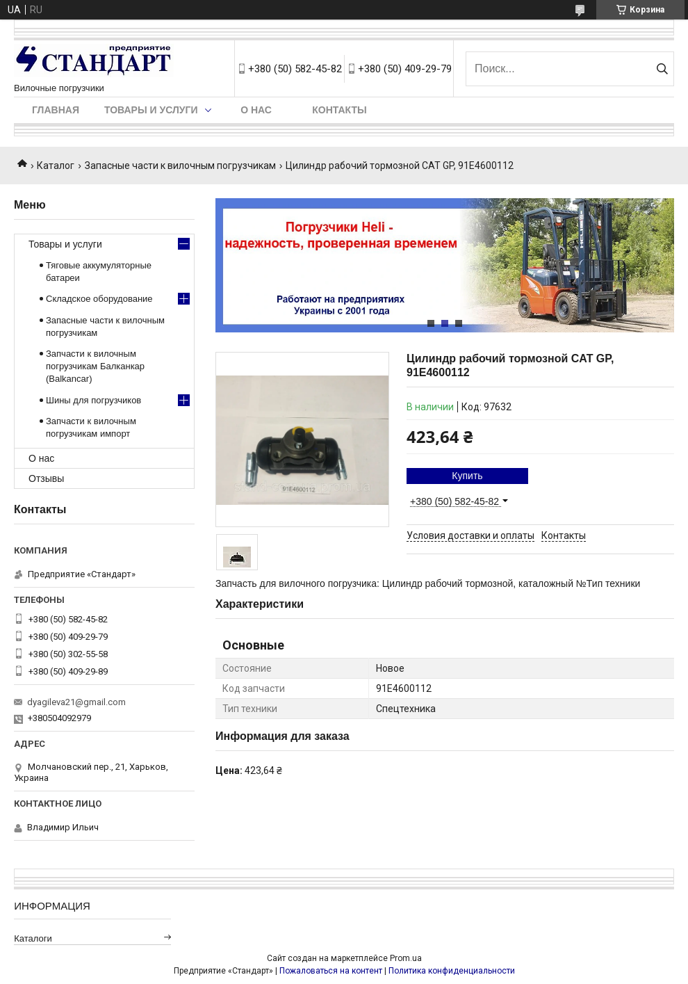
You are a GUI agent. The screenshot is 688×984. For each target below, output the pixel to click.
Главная (55, 109)
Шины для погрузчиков (93, 400)
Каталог (55, 165)
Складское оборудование (99, 298)
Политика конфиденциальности (451, 971)
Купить (467, 475)
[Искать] (662, 68)
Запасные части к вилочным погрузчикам (180, 165)
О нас (256, 109)
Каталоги (33, 938)
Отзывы (46, 478)
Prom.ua (406, 958)
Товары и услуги (151, 109)
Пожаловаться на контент (330, 971)
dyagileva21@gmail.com (76, 702)
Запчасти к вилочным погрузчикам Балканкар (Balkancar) (95, 366)
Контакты (339, 109)
